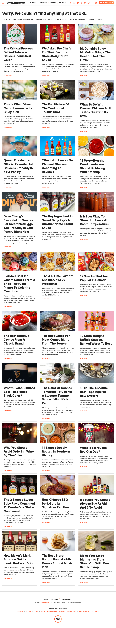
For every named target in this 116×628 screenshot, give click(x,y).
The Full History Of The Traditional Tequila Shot (55, 108)
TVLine (36, 611)
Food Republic (52, 611)
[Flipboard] (85, 3)
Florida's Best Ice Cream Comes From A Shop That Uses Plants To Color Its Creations (19, 283)
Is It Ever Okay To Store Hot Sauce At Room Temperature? (94, 220)
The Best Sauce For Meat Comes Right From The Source (56, 339)
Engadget (20, 611)
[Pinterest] (89, 3)
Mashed (62, 611)
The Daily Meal (83, 611)
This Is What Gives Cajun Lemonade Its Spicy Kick (18, 108)
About (46, 599)
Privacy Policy (66, 599)
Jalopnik (29, 611)
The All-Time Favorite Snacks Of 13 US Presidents (57, 280)
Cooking (43, 3)
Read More (7, 75)
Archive (54, 599)
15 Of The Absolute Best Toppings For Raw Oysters (94, 391)
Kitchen (62, 3)
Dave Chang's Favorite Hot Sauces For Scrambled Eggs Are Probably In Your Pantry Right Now (18, 224)
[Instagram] (78, 3)
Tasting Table (71, 611)
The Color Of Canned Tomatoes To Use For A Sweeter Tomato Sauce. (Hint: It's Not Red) (57, 395)
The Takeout (95, 611)
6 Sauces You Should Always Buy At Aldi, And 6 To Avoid (95, 503)
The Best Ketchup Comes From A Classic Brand (16, 339)
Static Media (45, 603)
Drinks (53, 3)
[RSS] (96, 3)
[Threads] (81, 3)
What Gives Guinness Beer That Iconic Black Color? (19, 391)
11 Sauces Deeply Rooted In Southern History (56, 451)
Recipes (33, 3)
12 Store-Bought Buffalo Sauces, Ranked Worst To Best (96, 339)
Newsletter (106, 3)
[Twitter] (74, 3)
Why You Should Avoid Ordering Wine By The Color (19, 451)
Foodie (42, 611)
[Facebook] (70, 3)
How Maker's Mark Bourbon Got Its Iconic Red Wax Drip (18, 559)
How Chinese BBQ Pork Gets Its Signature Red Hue (55, 503)
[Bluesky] (92, 3)
